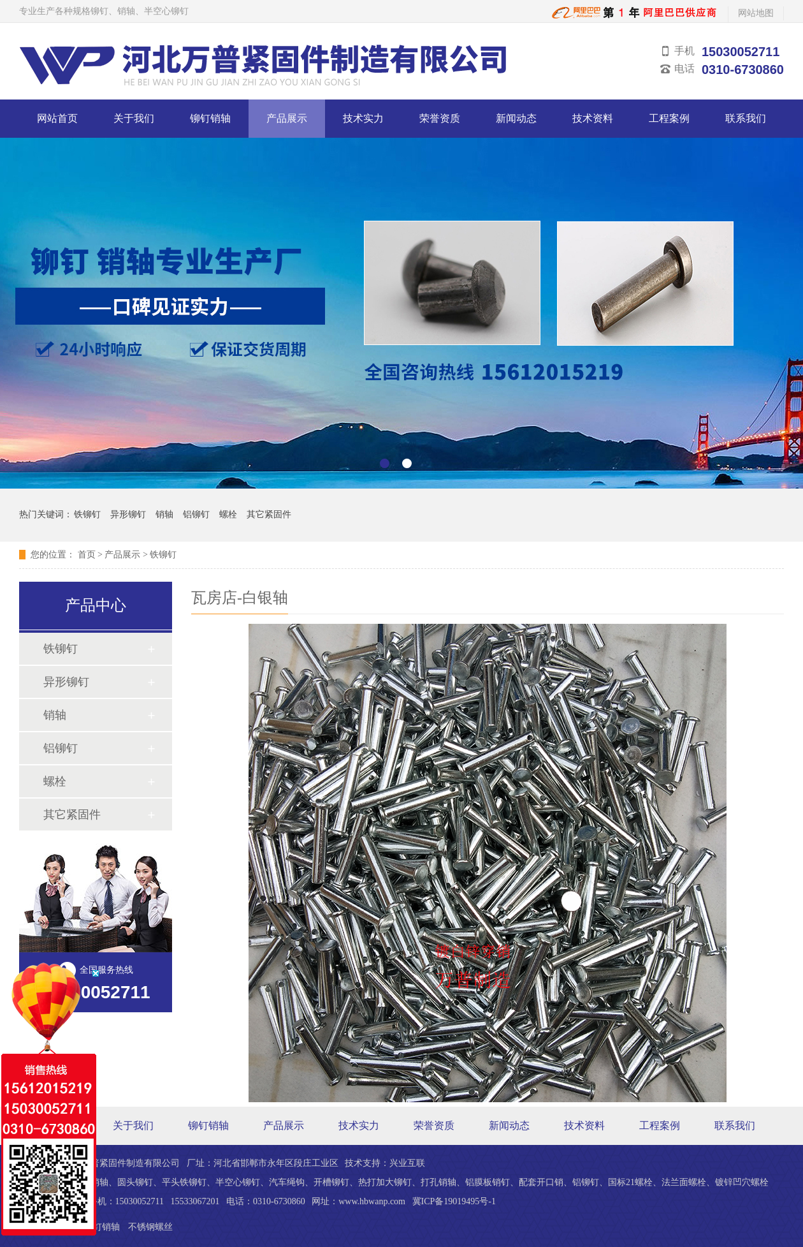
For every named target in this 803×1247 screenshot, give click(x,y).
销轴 (164, 514)
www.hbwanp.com (371, 1201)
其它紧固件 (269, 514)
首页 (87, 554)
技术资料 (592, 118)
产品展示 (286, 118)
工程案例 (669, 118)
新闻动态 (516, 118)
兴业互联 (407, 1163)
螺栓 (228, 514)
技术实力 (363, 118)
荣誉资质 (439, 118)
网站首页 (57, 118)
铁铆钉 (87, 514)
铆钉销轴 (210, 118)
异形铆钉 (128, 514)
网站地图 (756, 13)
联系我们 (745, 118)
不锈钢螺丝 (150, 1227)
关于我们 (133, 118)
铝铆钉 (196, 514)
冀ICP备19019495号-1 (454, 1201)
